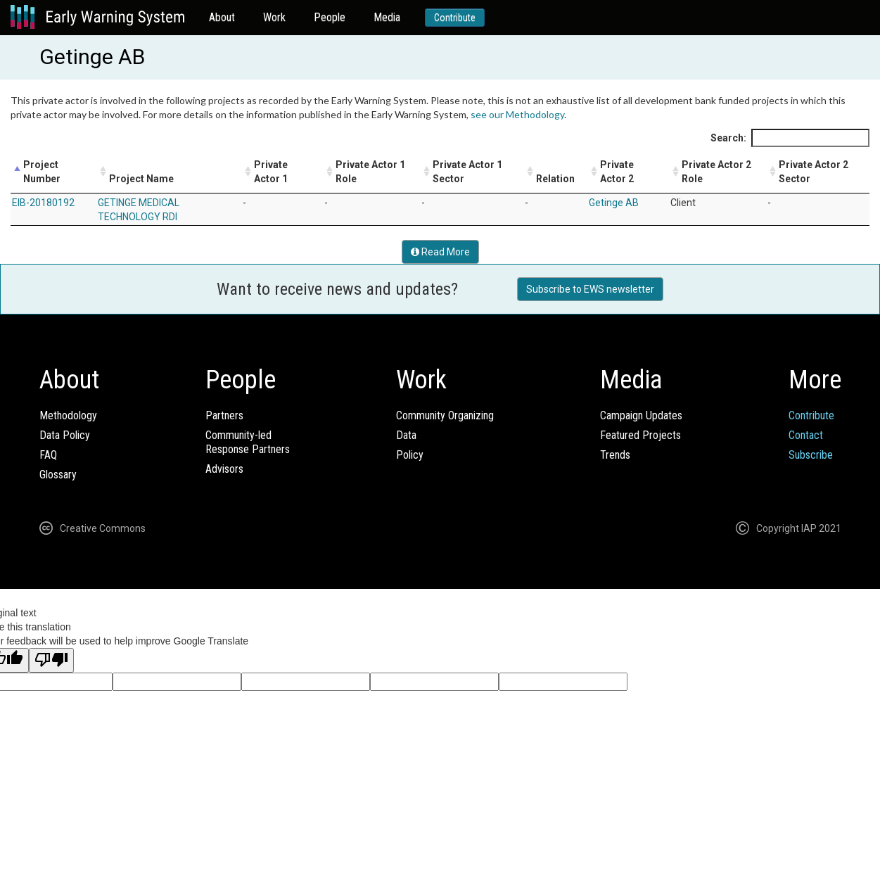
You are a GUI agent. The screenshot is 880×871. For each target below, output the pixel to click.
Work (274, 17)
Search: (789, 138)
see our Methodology (517, 114)
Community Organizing (445, 415)
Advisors (224, 469)
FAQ (48, 455)
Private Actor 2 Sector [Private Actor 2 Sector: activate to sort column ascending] (813, 171)
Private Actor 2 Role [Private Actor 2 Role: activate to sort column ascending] (716, 171)
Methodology (68, 415)
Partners (224, 415)
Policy (409, 455)
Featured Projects (640, 435)
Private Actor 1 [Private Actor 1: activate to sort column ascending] (271, 171)
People (329, 17)
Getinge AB (614, 202)
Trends (615, 455)
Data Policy (64, 435)
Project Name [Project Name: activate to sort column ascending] (141, 178)
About (222, 17)
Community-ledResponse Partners (247, 442)
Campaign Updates (641, 415)
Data (406, 435)
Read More (440, 252)
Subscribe (811, 455)
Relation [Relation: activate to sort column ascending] (555, 178)
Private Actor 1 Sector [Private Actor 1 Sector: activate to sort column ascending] (467, 171)
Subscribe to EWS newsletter (590, 289)
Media (387, 17)
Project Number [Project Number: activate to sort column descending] (41, 171)
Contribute (455, 17)
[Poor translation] (51, 660)
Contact (806, 435)
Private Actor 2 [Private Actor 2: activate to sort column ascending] (617, 171)
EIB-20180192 (43, 202)
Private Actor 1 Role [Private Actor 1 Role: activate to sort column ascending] (370, 171)
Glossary (58, 474)
